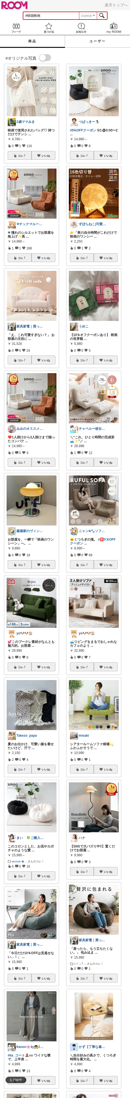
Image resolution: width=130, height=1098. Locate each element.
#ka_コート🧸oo (20, 1055)
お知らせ (81, 28)
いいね (46, 155)
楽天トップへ (116, 5)
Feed (16, 28)
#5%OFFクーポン (83, 130)
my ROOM (114, 28)
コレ (22, 155)
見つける (49, 28)
